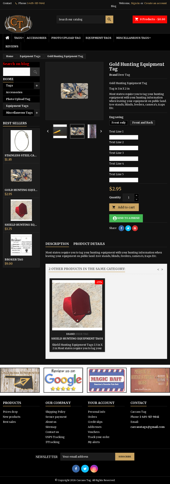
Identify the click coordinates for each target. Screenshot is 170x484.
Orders (92, 417)
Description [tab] (57, 244)
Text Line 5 (116, 174)
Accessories (36, 38)
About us (51, 422)
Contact (7, 3)
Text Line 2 (116, 142)
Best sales (9, 422)
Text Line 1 (116, 131)
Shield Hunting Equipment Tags (21, 224)
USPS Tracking (55, 437)
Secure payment (56, 417)
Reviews (11, 46)
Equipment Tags (98, 38)
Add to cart (123, 207)
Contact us (52, 432)
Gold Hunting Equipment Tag (21, 190)
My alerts (94, 442)
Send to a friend (126, 218)
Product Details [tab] (89, 244)
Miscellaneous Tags (132, 38)
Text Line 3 (116, 153)
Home (8, 79)
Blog (113, 6)
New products (11, 417)
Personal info (96, 411)
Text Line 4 (116, 163)
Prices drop (10, 411)
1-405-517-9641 (36, 3)
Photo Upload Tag (66, 38)
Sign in (135, 3)
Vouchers (94, 432)
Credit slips (95, 422)
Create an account (155, 3)
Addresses (94, 427)
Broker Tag (14, 259)
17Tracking (53, 442)
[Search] (85, 19)
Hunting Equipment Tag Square (77, 338)
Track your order (99, 437)
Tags (18, 38)
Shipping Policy (55, 411)
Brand (113, 75)
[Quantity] (128, 197)
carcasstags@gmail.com (148, 427)
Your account (101, 403)
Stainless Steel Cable (21, 155)
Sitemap (51, 427)
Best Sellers (15, 123)
